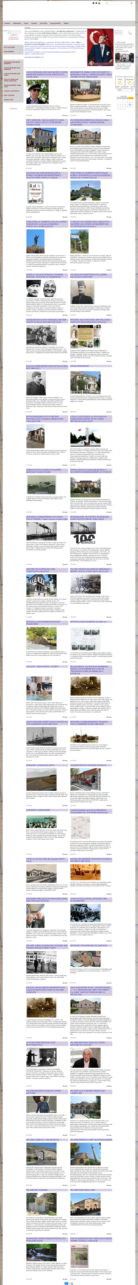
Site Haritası (13, 108)
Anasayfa (7, 23)
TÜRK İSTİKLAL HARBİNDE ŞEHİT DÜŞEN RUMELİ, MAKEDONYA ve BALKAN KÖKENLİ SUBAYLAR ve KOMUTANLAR (90, 175)
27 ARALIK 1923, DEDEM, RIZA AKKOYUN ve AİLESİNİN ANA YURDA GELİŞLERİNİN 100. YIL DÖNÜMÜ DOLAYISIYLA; (90, 224)
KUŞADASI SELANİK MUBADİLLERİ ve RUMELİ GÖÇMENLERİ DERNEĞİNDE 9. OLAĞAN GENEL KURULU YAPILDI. (43, 175)
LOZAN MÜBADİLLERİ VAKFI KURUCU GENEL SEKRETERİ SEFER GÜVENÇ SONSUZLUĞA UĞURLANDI (47, 74)
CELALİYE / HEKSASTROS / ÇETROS (42, 667)
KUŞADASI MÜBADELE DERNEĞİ (12, 62)
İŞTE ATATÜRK (9, 95)
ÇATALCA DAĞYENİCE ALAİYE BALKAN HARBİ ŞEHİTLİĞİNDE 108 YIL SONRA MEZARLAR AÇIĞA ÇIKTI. (88, 418)
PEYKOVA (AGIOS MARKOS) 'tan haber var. (88, 622)
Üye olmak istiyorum (13, 39)
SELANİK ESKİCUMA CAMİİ (82, 1190)
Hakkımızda (17, 23)
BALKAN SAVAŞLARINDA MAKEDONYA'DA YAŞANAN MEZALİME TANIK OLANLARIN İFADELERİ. (45, 989)
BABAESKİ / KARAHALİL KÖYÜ (40, 765)
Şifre (8, 33)
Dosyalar (34, 23)
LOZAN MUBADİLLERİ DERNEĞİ (12, 68)
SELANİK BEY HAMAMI (36, 1190)
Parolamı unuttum (13, 37)
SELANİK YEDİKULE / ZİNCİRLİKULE (42, 1140)
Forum (26, 23)
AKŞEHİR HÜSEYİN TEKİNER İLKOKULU (88, 765)
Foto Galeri (43, 23)
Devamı (65, 115)
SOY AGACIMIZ (9, 47)
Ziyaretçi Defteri (55, 23)
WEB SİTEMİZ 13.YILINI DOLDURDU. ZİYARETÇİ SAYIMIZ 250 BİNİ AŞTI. (123, 66)
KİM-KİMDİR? (9, 51)
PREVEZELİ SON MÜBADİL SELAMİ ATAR (88, 945)
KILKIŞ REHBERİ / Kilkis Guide (12, 85)
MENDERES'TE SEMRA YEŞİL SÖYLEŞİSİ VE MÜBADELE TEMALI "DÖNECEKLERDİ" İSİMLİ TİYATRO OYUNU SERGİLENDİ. (91, 74)
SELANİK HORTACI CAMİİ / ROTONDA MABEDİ (91, 1140)
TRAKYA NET (8, 99)
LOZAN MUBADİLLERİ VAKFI (12, 74)
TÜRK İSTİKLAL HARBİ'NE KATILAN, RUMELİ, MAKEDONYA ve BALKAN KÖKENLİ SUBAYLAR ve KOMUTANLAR (47, 224)
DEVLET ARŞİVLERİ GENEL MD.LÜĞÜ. (11, 80)
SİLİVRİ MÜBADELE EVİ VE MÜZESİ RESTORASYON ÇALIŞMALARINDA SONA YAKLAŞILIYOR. (44, 418)
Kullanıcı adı (6, 30)
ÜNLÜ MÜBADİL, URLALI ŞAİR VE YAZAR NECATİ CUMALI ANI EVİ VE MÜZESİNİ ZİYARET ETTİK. (45, 122)
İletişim (66, 23)
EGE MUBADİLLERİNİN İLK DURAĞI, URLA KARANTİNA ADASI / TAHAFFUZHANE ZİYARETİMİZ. (89, 122)
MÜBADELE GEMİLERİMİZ (38, 810)
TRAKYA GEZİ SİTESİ (11, 91)
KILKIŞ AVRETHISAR (79, 366)
